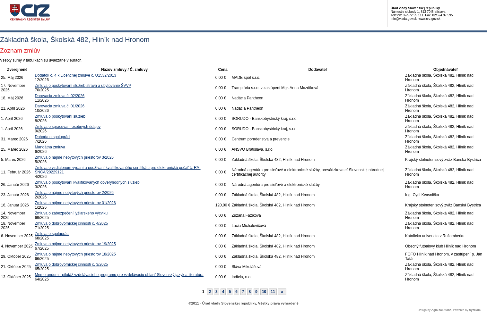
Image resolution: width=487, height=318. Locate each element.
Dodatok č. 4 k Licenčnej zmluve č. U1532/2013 (75, 75)
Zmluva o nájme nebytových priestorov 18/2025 (75, 254)
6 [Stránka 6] (236, 291)
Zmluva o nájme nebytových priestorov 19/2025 (75, 244)
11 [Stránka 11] (273, 291)
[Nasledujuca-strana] (282, 292)
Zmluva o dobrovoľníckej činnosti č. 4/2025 (71, 223)
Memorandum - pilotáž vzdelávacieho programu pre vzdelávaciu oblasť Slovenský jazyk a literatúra (119, 274)
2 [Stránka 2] (210, 291)
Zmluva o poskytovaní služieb (60, 116)
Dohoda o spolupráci (52, 137)
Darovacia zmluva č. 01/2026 (60, 106)
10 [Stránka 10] (264, 291)
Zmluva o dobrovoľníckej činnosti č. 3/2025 (71, 264)
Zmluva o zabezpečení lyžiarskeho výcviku (71, 213)
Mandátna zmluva (50, 147)
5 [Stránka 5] (230, 291)
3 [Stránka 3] (216, 291)
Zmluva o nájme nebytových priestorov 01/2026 (75, 203)
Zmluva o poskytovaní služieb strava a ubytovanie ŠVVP (83, 85)
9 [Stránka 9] (256, 291)
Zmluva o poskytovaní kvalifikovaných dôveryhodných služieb (87, 182)
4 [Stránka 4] (223, 291)
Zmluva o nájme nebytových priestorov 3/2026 (74, 157)
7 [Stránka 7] (243, 291)
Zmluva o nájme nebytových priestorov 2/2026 (74, 192)
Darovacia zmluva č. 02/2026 (60, 96)
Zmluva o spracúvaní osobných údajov (68, 126)
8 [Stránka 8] (250, 291)
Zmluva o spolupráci (52, 233)
